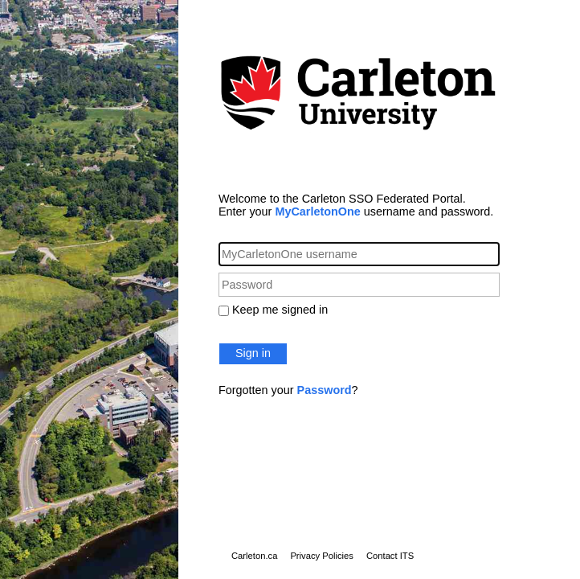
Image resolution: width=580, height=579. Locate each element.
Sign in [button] (253, 353)
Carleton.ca (254, 556)
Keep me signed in (280, 309)
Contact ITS (390, 556)
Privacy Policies (321, 556)
